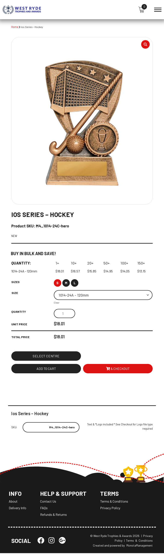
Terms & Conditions (115, 502)
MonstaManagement (139, 546)
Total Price (20, 337)
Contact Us (48, 502)
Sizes (15, 282)
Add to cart (46, 369)
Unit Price (19, 324)
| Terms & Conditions (138, 541)
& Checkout (118, 369)
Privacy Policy (111, 509)
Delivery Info (17, 509)
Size (15, 293)
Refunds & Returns (53, 515)
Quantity (18, 312)
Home (15, 27)
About (13, 502)
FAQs (44, 509)
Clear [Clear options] (56, 303)
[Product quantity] (64, 313)
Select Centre (46, 356)
